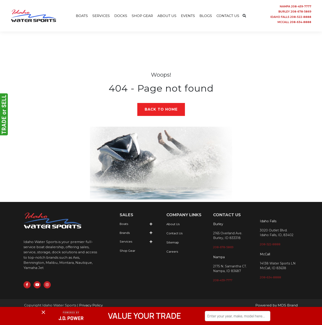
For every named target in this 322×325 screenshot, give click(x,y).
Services (126, 242)
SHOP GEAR (141, 16)
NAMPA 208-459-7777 (295, 6)
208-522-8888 (270, 244)
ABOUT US (167, 16)
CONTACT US (230, 16)
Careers (172, 252)
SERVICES (99, 16)
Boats (124, 224)
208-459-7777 (222, 281)
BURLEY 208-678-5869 (294, 11)
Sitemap (172, 243)
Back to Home (161, 110)
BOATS (79, 16)
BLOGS (207, 16)
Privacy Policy (93, 306)
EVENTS (188, 16)
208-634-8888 (270, 277)
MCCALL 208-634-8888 (294, 22)
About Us (173, 224)
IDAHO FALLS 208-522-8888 (290, 17)
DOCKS (119, 16)
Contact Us (174, 234)
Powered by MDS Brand (276, 306)
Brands (125, 233)
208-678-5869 (223, 248)
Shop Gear (127, 251)
